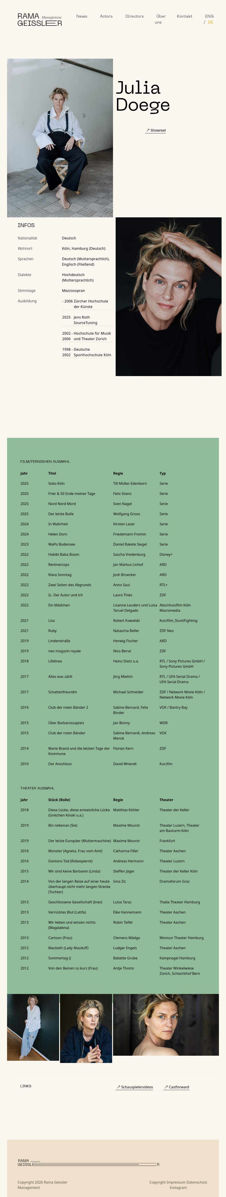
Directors (134, 17)
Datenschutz (196, 1182)
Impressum (176, 1182)
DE (210, 22)
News (81, 17)
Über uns (160, 19)
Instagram (178, 1187)
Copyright (157, 1182)
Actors (106, 17)
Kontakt (184, 17)
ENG (209, 17)
